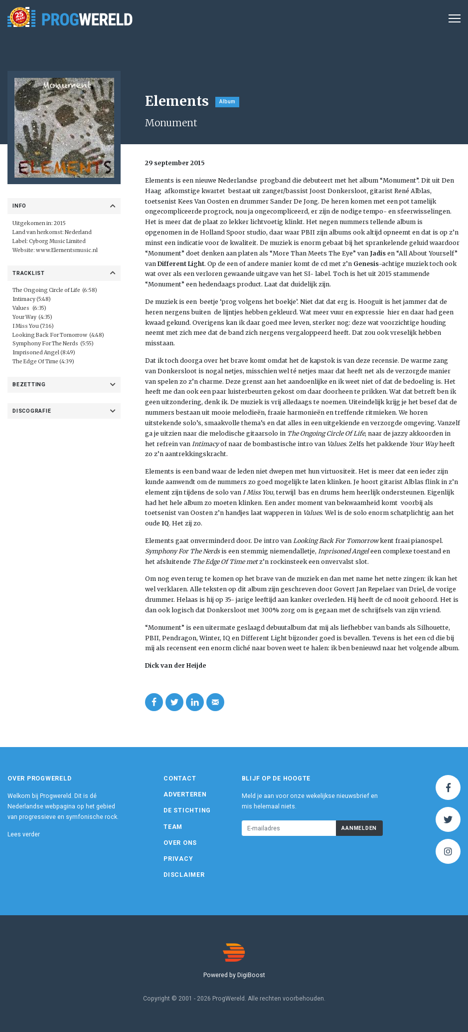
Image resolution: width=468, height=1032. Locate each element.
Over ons (180, 842)
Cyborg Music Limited (57, 241)
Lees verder (23, 834)
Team (172, 826)
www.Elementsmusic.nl (67, 250)
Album (227, 101)
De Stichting (187, 810)
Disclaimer (184, 874)
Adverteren (185, 794)
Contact (179, 778)
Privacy (178, 858)
